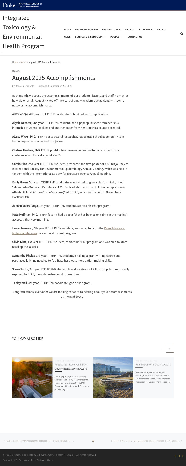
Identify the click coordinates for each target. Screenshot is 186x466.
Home (15, 62)
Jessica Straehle (25, 86)
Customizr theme (45, 460)
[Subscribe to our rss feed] (179, 456)
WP (15, 460)
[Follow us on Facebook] (175, 456)
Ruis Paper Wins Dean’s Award (153, 364)
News (23, 62)
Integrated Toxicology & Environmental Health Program (43, 454)
